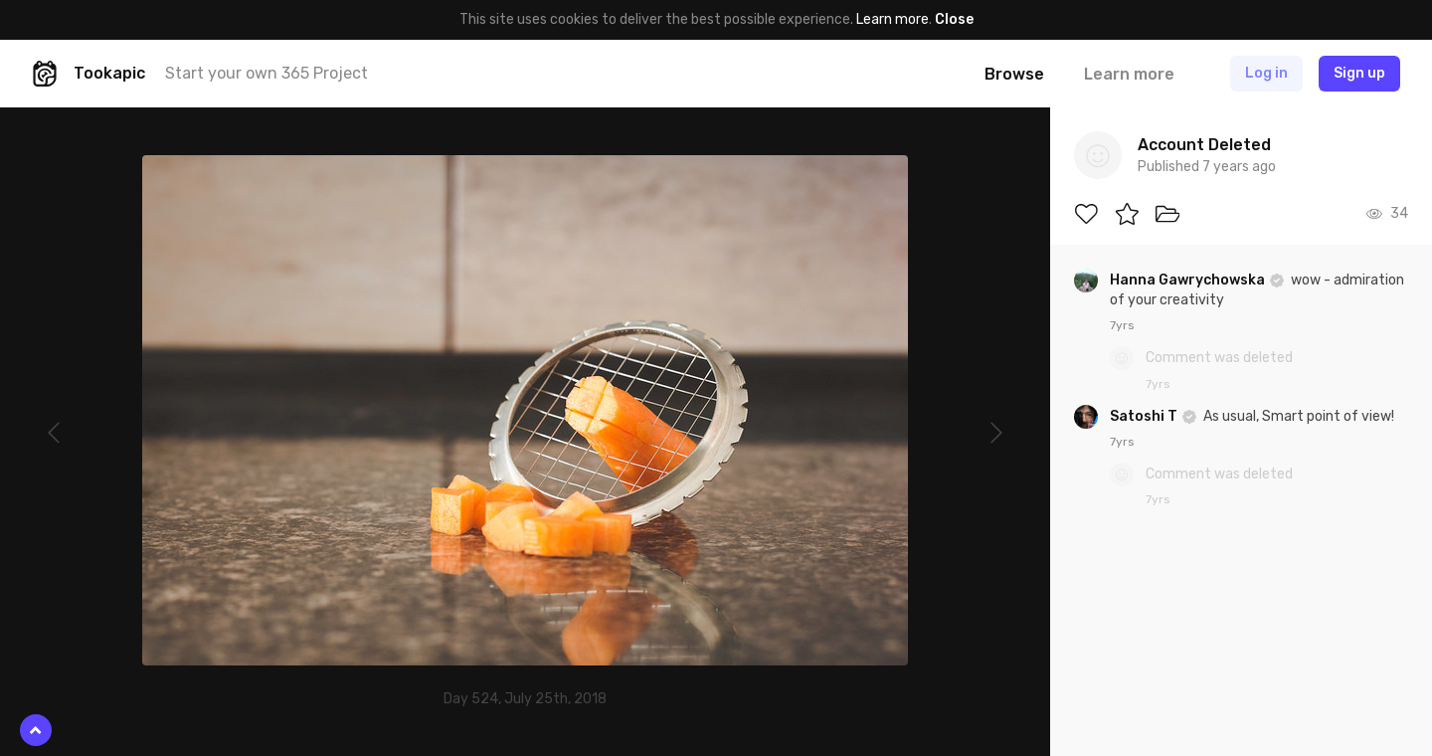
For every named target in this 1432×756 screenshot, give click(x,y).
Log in (1266, 73)
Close (954, 19)
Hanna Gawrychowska (1189, 280)
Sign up (1359, 73)
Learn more (892, 19)
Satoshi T (1145, 416)
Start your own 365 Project (266, 73)
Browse (1014, 74)
